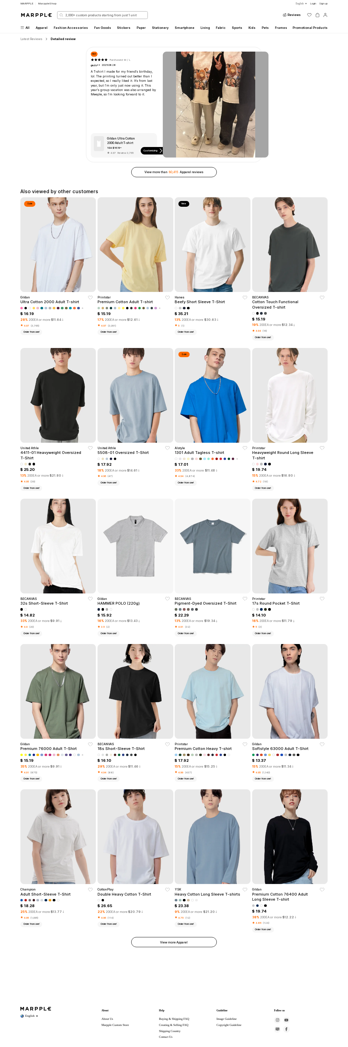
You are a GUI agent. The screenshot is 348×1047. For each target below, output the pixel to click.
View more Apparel (174, 942)
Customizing (153, 150)
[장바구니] (317, 15)
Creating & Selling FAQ (174, 1025)
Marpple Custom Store (115, 1025)
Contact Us (166, 1037)
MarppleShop (47, 3)
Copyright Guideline (228, 1025)
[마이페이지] (325, 15)
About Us (107, 1019)
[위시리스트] (309, 15)
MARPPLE (26, 3)
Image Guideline (226, 1019)
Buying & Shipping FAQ (174, 1019)
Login (313, 3)
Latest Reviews (31, 39)
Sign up (323, 3)
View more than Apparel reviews (173, 172)
